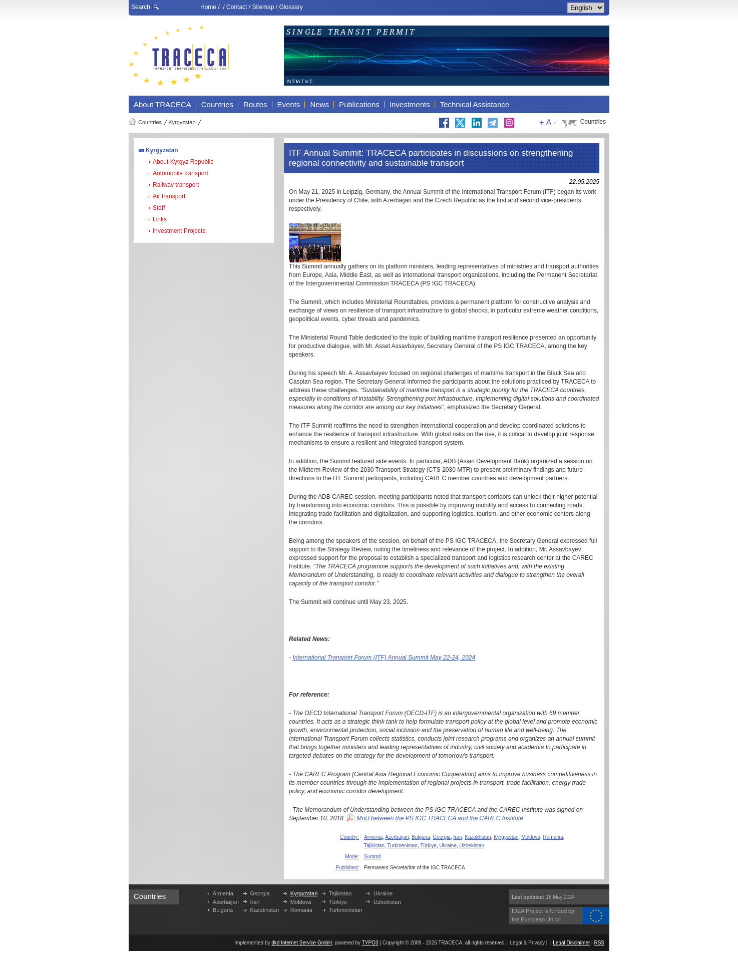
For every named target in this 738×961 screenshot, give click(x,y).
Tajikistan (374, 845)
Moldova (530, 837)
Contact (236, 7)
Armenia (373, 837)
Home (208, 7)
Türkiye (428, 845)
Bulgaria (421, 837)
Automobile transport (180, 173)
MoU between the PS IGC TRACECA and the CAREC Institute (439, 818)
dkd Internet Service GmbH (301, 942)
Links (160, 219)
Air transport (169, 196)
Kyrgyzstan (181, 122)
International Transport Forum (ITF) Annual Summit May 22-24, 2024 (383, 657)
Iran (458, 837)
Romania (553, 837)
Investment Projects (179, 230)
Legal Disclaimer (571, 942)
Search (140, 7)
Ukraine (448, 845)
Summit (372, 856)
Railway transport (176, 184)
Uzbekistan (472, 845)
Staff (159, 207)
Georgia (442, 837)
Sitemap (263, 7)
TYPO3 (370, 942)
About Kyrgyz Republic (183, 161)
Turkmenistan (403, 845)
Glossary (290, 7)
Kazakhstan (478, 837)
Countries (150, 122)
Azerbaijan (397, 837)
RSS (599, 942)
